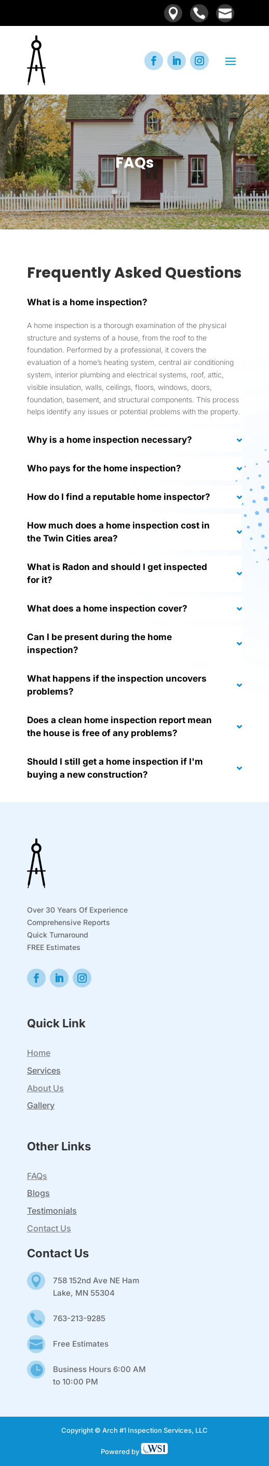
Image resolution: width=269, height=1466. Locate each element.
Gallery (41, 1105)
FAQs (37, 1176)
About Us (45, 1088)
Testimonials (52, 1210)
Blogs (38, 1193)
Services (44, 1070)
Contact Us (49, 1228)
